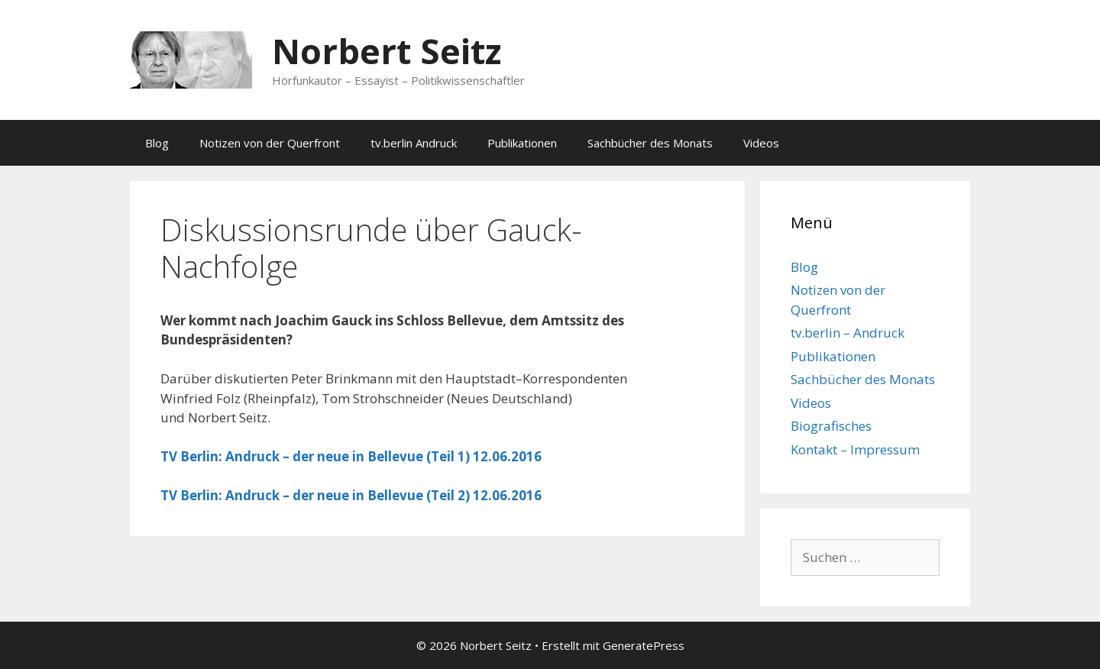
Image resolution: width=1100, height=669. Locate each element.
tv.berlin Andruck (413, 142)
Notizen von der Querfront (269, 142)
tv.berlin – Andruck (847, 332)
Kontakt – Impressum (855, 449)
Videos (761, 142)
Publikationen (522, 142)
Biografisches (831, 426)
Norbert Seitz (386, 50)
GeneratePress (643, 645)
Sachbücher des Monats (650, 142)
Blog (157, 142)
